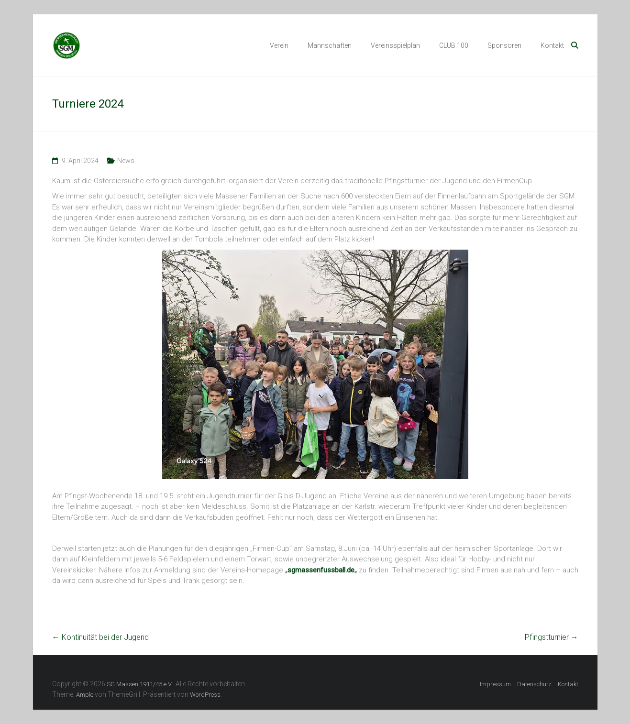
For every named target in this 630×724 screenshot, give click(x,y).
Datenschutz (534, 684)
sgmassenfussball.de (320, 570)
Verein (279, 45)
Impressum (495, 684)
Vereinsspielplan (395, 45)
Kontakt (552, 45)
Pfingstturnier (551, 637)
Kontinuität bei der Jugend (100, 637)
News (125, 161)
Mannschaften (330, 45)
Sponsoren (504, 45)
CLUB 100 (453, 45)
